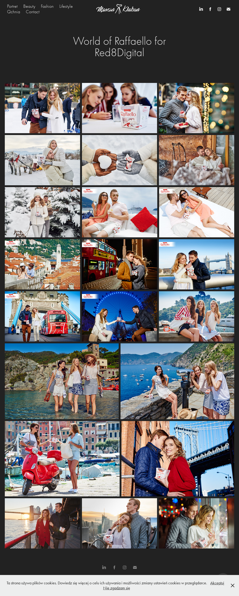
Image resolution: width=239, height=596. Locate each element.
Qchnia (13, 11)
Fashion (47, 6)
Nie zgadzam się (116, 588)
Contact (32, 11)
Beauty (29, 6)
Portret (12, 6)
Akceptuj (217, 582)
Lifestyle (66, 6)
